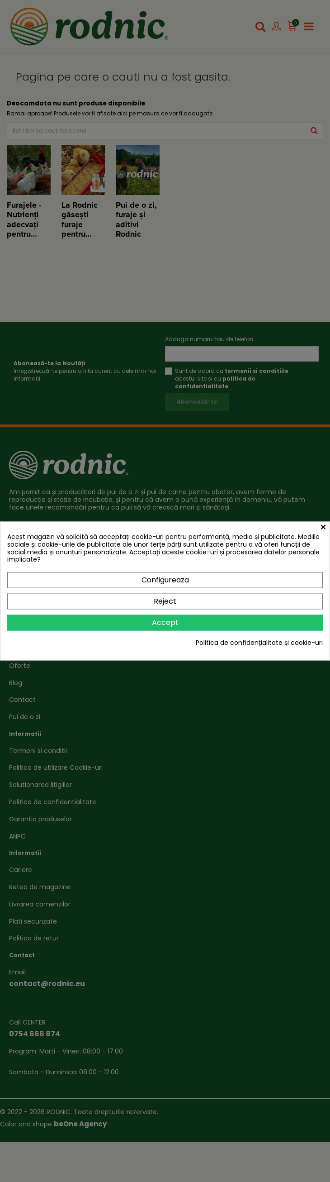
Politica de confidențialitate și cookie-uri (259, 643)
